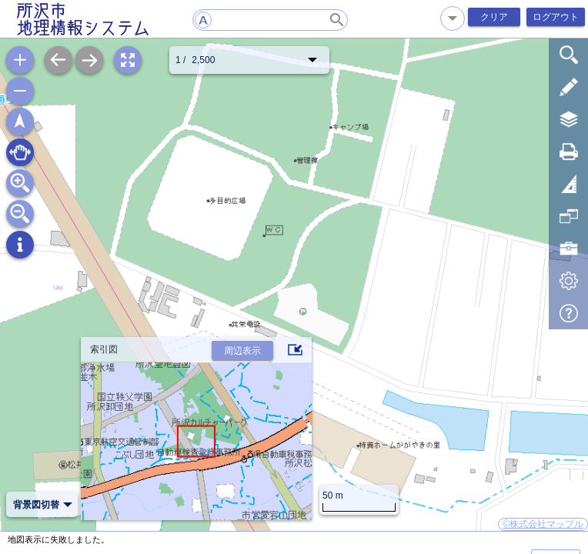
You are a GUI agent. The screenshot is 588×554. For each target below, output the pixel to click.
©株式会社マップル (543, 524)
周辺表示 (242, 350)
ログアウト (556, 17)
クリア (494, 17)
